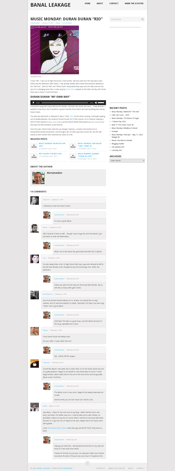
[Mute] (96, 102)
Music (58, 23)
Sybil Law (46, 200)
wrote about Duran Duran (57, 428)
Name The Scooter (134, 3)
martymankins (35, 23)
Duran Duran (71, 89)
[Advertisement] (127, 64)
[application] (68, 102)
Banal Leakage (50, 5)
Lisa (44, 258)
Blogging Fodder (118, 144)
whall (45, 406)
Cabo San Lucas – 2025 (120, 115)
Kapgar (45, 330)
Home (87, 3)
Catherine (46, 362)
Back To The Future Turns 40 (123, 125)
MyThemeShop (66, 468)
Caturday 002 (117, 150)
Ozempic (115, 131)
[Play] (33, 102)
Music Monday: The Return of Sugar (125, 118)
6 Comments (82, 149)
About (100, 3)
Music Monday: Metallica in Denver (125, 128)
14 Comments (67, 23)
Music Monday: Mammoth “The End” (125, 112)
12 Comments (43, 156)
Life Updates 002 (118, 147)
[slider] (65, 102)
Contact (113, 3)
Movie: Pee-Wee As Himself (122, 140)
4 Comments (43, 149)
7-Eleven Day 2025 (119, 121)
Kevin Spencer (48, 294)
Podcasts (100, 468)
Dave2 (45, 227)
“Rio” (72, 116)
